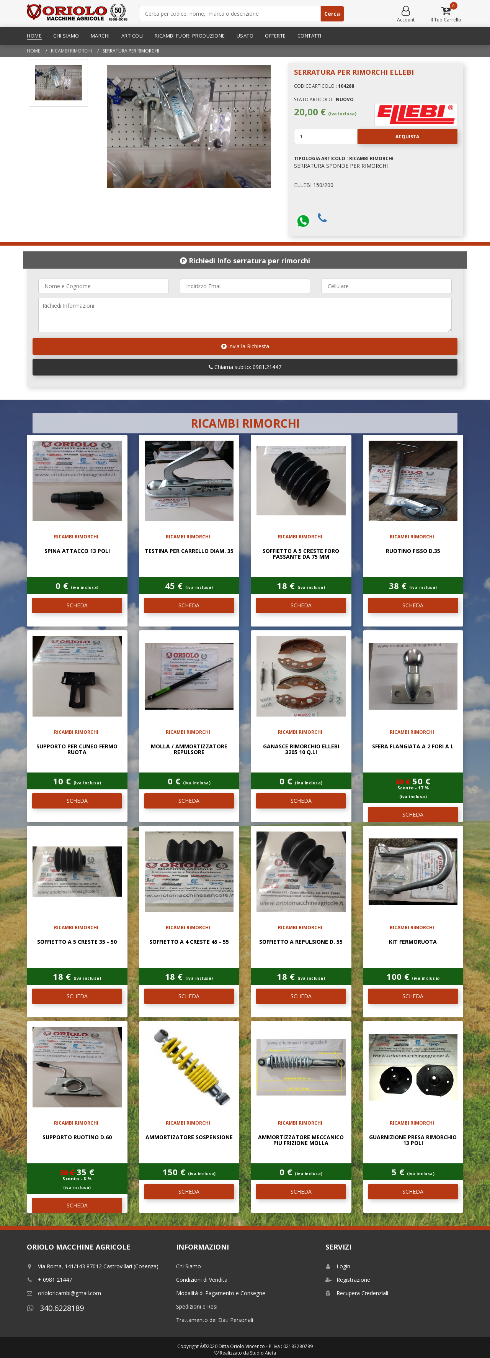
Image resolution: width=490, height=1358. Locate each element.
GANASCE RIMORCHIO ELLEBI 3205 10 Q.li (301, 749)
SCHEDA (77, 605)
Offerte (275, 35)
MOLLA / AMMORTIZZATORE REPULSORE (189, 749)
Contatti (309, 35)
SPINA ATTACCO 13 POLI (77, 550)
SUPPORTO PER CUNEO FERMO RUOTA (77, 749)
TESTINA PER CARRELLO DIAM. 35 (189, 550)
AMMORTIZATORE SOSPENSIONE (189, 1137)
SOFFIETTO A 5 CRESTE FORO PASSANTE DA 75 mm (301, 553)
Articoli (132, 35)
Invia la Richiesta (245, 346)
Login (337, 1266)
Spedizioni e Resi (196, 1306)
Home (34, 35)
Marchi (100, 35)
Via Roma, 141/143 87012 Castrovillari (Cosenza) (92, 1266)
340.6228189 (55, 1308)
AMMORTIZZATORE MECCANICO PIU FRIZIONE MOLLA (301, 1139)
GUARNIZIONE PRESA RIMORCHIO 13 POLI (413, 1139)
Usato (245, 35)
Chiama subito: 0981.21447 (245, 367)
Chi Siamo (66, 35)
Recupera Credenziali (356, 1293)
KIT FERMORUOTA (413, 941)
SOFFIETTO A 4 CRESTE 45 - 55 (189, 941)
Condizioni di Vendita (201, 1279)
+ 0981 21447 (49, 1279)
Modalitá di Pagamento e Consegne (220, 1293)
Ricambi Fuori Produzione (190, 35)
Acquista (389, 136)
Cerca (332, 13)
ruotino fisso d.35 (413, 550)
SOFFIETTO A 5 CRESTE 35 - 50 (77, 941)
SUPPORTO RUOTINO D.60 (77, 1137)
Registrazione (347, 1279)
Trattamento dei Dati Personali (214, 1320)
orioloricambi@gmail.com (64, 1293)
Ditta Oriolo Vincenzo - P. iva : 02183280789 (266, 1346)
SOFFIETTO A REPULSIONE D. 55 (301, 941)
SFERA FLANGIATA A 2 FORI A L (413, 746)
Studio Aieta (263, 1353)
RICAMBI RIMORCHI (71, 51)
